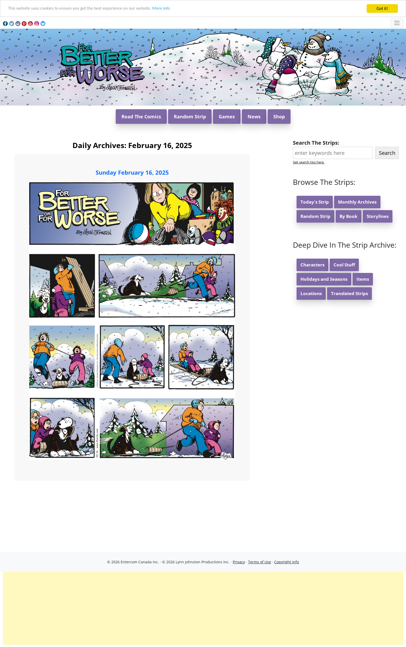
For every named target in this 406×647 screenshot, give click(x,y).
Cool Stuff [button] (344, 265)
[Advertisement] (203, 608)
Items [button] (362, 279)
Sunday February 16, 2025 (132, 172)
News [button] (254, 116)
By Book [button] (349, 216)
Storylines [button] (378, 216)
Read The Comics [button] (141, 116)
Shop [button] (279, 116)
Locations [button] (311, 293)
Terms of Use (259, 561)
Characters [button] (312, 265)
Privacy (239, 561)
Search (387, 152)
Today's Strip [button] (314, 202)
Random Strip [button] (190, 116)
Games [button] (227, 116)
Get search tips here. (308, 162)
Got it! (382, 8)
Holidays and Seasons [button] (323, 279)
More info (161, 8)
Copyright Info (286, 561)
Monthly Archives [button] (357, 202)
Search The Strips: (316, 142)
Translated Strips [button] (349, 293)
